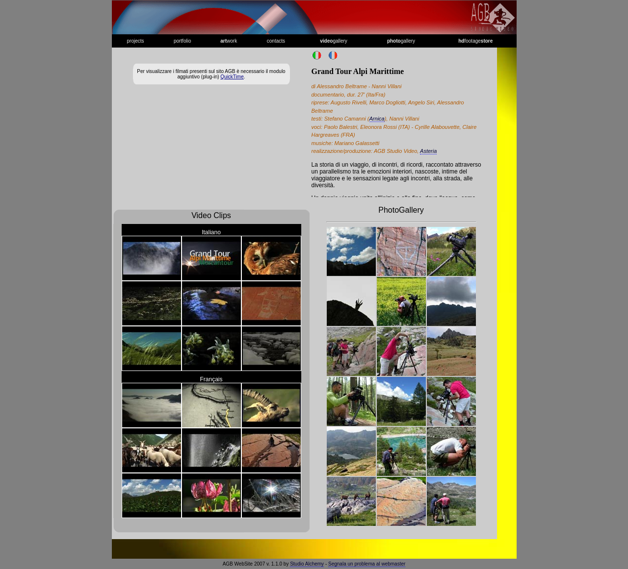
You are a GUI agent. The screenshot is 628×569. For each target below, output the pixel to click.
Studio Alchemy (307, 564)
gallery (333, 41)
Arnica (377, 119)
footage (475, 41)
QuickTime (231, 76)
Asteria (428, 151)
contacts (276, 41)
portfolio (182, 41)
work (228, 41)
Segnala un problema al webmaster (366, 564)
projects (135, 41)
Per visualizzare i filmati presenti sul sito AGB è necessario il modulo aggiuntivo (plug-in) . (211, 74)
